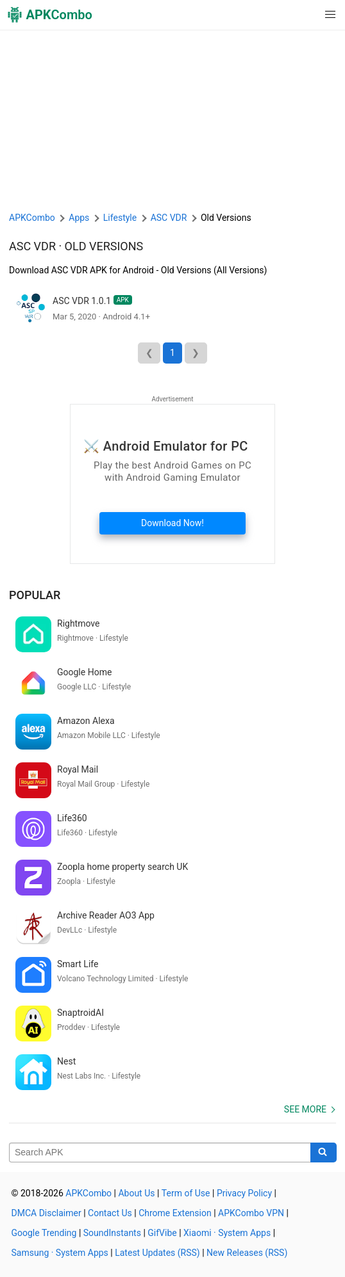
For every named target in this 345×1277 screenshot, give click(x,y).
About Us (136, 1193)
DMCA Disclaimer (46, 1213)
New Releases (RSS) (246, 1253)
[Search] (323, 1153)
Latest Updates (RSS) (157, 1253)
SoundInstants (112, 1233)
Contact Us (110, 1213)
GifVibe (161, 1233)
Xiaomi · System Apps (227, 1233)
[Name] (160, 1153)
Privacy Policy (244, 1193)
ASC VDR (32, 246)
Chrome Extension (175, 1213)
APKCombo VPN (251, 1213)
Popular (34, 595)
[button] (304, 14)
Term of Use (186, 1193)
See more (305, 1109)
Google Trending (44, 1233)
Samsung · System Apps (60, 1253)
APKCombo (32, 218)
